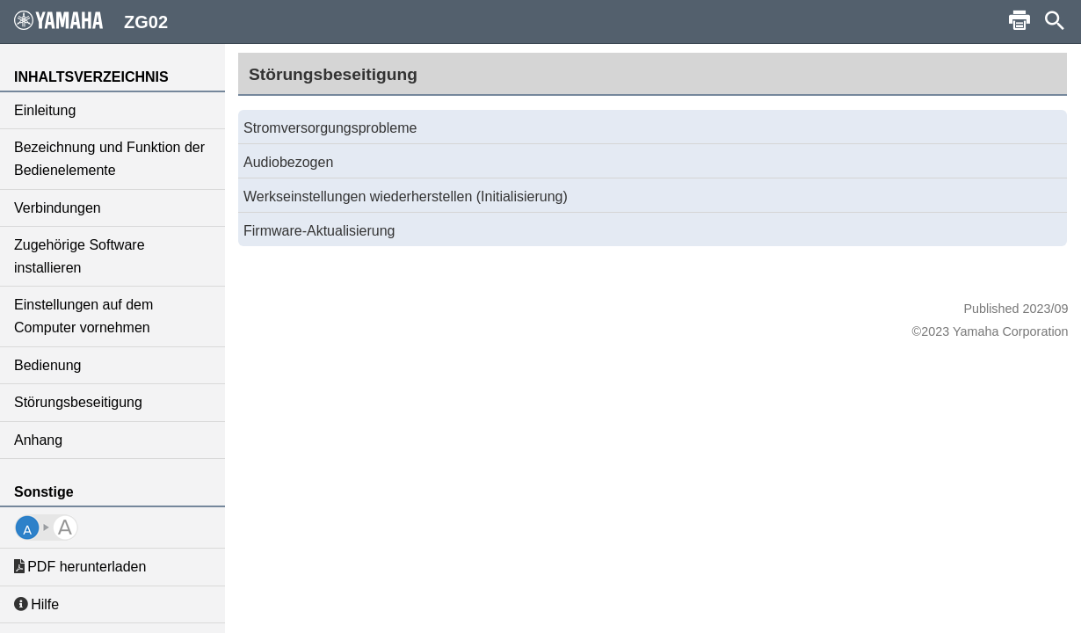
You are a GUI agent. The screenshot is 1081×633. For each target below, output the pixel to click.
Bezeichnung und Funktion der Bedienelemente (109, 159)
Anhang (38, 440)
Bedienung (48, 365)
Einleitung (45, 110)
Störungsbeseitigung (78, 402)
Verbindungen (57, 207)
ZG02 (91, 21)
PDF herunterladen (80, 566)
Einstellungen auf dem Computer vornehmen (83, 316)
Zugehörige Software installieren (79, 256)
